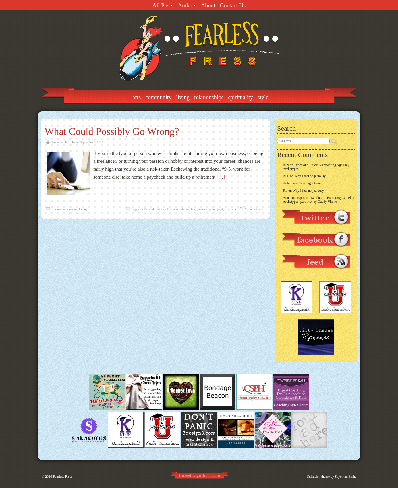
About (208, 5)
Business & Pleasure (64, 209)
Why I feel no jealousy (310, 176)
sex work (232, 209)
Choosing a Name (309, 183)
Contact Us (233, 5)
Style (263, 97)
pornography (217, 209)
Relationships (208, 97)
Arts (136, 97)
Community (158, 97)
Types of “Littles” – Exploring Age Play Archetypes (316, 167)
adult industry (157, 209)
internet (185, 209)
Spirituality (240, 97)
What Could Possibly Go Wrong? (112, 131)
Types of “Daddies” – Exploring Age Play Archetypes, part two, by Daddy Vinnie (318, 200)
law (193, 209)
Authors (187, 5)
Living (183, 97)
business (172, 209)
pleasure (202, 209)
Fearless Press (62, 477)
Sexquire (69, 142)
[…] (221, 177)
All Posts (162, 5)
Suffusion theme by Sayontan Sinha (331, 477)
